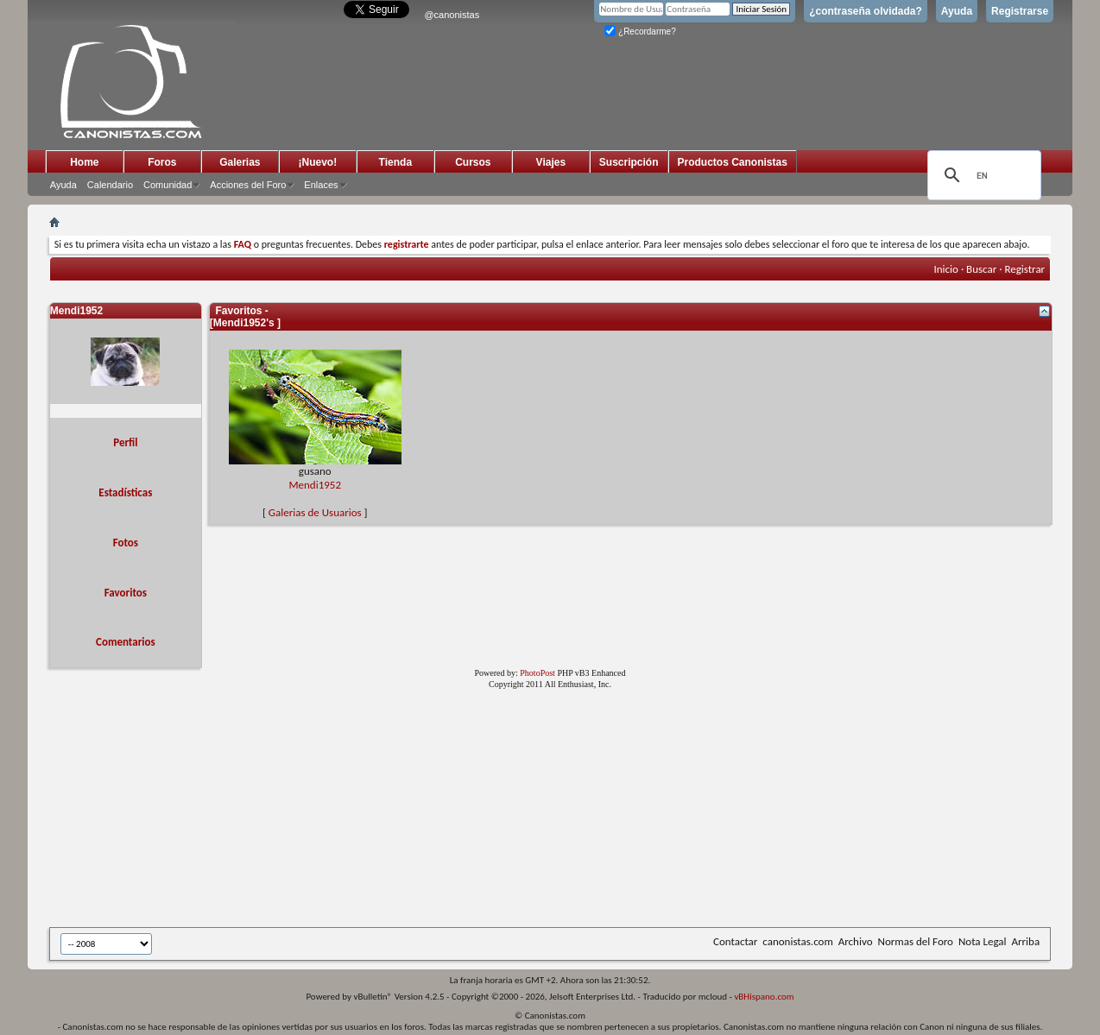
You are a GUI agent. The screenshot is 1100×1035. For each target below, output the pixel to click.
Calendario (110, 185)
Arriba (1026, 941)
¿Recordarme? (639, 31)
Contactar (735, 941)
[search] (982, 175)
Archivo (855, 941)
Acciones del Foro (248, 185)
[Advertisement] (472, 811)
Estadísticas (125, 492)
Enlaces (321, 185)
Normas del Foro (914, 941)
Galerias (239, 162)
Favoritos (125, 592)
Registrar (1024, 268)
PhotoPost (537, 673)
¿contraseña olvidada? (865, 11)
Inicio (946, 268)
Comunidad (167, 185)
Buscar (981, 268)
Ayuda (956, 11)
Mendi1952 (314, 484)
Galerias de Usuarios (315, 512)
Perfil (125, 442)
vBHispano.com (763, 996)
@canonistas (451, 14)
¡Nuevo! (318, 162)
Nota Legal (982, 941)
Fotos (125, 542)
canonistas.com (797, 941)
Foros (162, 162)
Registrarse (1019, 11)
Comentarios (125, 641)
